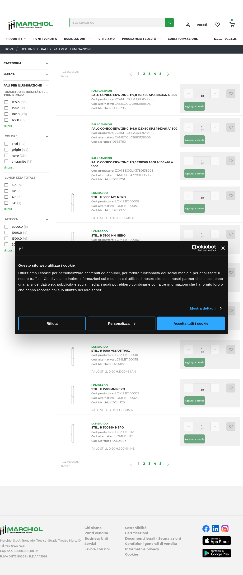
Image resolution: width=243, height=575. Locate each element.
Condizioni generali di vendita (151, 544)
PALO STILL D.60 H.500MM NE (113, 448)
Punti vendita (45, 39)
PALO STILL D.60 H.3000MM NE (113, 218)
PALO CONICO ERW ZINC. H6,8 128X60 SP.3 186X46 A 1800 (134, 128)
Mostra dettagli (202, 308)
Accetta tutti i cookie (190, 323)
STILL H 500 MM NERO (107, 427)
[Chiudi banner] (223, 248)
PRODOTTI (14, 39)
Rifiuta (52, 323)
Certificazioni (136, 533)
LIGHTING (27, 49)
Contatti (231, 39)
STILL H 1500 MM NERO (108, 389)
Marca (9, 74)
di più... (9, 126)
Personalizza (121, 323)
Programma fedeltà (139, 39)
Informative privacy (142, 549)
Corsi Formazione (183, 39)
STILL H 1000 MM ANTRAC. (110, 350)
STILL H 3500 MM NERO (108, 235)
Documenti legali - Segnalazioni (153, 538)
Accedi (202, 25)
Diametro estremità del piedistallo (24, 93)
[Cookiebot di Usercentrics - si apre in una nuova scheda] (195, 248)
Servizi (90, 544)
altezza (11, 219)
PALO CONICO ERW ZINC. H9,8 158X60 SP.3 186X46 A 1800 (134, 95)
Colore (10, 136)
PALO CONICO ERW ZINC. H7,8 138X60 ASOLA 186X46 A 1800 (132, 164)
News (218, 39)
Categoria (12, 63)
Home (9, 49)
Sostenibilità (136, 528)
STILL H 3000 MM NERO (108, 197)
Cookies (132, 554)
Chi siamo (106, 39)
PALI (44, 49)
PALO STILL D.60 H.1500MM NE (113, 410)
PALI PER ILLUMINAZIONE (22, 85)
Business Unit (75, 39)
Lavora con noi (97, 549)
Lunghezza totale (19, 177)
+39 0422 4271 (15, 546)
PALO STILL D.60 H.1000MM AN (113, 371)
